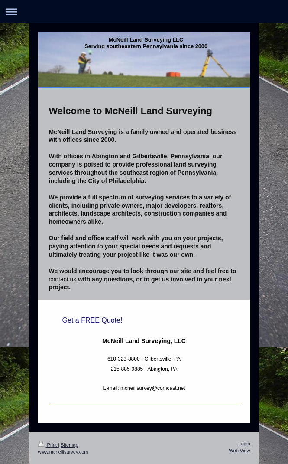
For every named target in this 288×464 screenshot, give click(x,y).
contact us (63, 279)
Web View (239, 450)
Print (48, 445)
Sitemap (69, 445)
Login (244, 443)
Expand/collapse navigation (144, 11)
